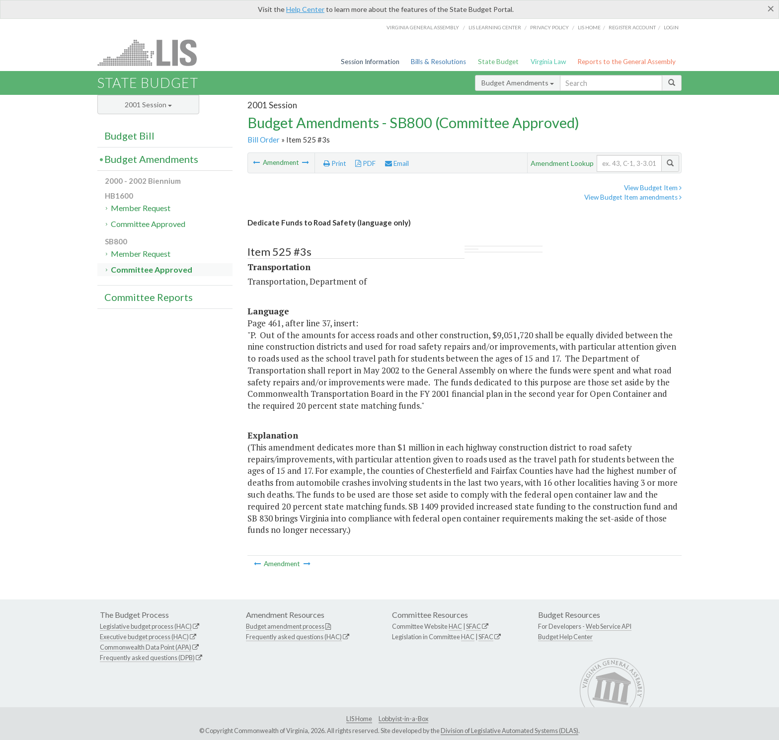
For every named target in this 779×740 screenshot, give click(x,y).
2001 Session (148, 104)
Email (397, 163)
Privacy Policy (549, 27)
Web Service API (608, 626)
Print (334, 163)
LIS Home (359, 719)
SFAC (473, 626)
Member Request (140, 208)
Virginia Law (548, 62)
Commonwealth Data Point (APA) (145, 647)
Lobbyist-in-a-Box (403, 719)
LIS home (589, 27)
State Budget (498, 62)
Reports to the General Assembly (626, 62)
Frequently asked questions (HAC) (294, 637)
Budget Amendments (517, 82)
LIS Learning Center (494, 27)
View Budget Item (653, 188)
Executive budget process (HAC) (144, 637)
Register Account (632, 27)
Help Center (305, 9)
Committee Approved (148, 223)
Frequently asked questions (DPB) (147, 658)
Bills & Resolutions (438, 62)
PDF (365, 163)
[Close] (771, 8)
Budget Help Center (565, 637)
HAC (455, 626)
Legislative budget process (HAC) (146, 626)
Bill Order (263, 139)
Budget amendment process (285, 626)
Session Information (370, 62)
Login (671, 27)
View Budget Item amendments (633, 197)
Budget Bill (129, 136)
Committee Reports (148, 297)
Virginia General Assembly (423, 27)
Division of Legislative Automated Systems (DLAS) (509, 731)
